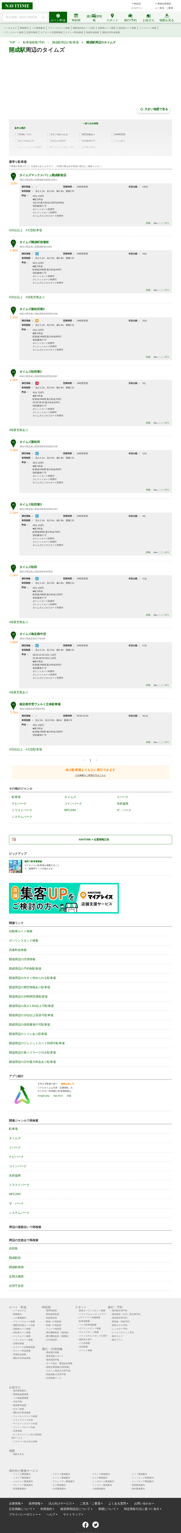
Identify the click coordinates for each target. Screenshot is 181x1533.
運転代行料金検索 (111, 32)
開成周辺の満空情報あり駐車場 (29, 987)
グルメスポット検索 (89, 1332)
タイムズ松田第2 (30, 371)
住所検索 (83, 1346)
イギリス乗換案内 (61, 1474)
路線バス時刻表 (53, 1321)
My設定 (137, 3)
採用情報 (34, 1503)
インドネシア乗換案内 (143, 1481)
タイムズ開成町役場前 (34, 242)
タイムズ (70, 797)
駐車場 (16, 797)
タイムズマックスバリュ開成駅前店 (42, 175)
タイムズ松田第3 (30, 504)
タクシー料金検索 (74, 32)
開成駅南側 (16, 1267)
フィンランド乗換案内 (143, 1477)
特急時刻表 (51, 1318)
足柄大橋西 (16, 1276)
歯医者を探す (85, 1339)
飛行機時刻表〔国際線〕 (58, 1336)
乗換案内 (24, 28)
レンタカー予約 (119, 1329)
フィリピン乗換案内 (102, 1485)
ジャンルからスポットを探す (93, 1336)
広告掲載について (20, 1508)
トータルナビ (10, 28)
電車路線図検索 (20, 1394)
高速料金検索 (92, 32)
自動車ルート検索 (106, 28)
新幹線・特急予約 (121, 1321)
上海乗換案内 (98, 1488)
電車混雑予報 (52, 1359)
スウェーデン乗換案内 (64, 1481)
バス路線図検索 (20, 1398)
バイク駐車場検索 (88, 1325)
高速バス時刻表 (53, 1325)
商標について (107, 1508)
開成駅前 (15, 1257)
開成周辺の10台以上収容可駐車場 (31, 1015)
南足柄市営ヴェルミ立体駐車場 (39, 704)
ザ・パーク (124, 810)
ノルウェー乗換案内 (23, 1481)
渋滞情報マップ (53, 1378)
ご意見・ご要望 (165, 8)
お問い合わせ (143, 1503)
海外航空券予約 (119, 1318)
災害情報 (17, 1431)
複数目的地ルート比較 (84, 28)
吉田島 (13, 1248)
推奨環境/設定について (75, 1508)
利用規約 (46, 1508)
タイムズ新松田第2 (32, 309)
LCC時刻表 (51, 1340)
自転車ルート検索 (127, 28)
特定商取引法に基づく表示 (141, 1508)
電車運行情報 (52, 1352)
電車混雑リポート (55, 1356)
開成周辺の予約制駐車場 (25, 968)
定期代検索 (31, 32)
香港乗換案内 (19, 1488)
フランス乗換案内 (101, 1474)
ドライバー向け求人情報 (25, 1441)
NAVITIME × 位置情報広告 (94, 839)
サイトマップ (72, 1514)
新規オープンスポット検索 (92, 1310)
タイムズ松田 (28, 567)
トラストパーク (22, 810)
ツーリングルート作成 (24, 1427)
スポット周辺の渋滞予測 (58, 1370)
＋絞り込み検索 (90, 123)
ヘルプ (50, 1514)
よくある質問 (117, 1503)
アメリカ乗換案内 (22, 1474)
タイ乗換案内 (59, 1485)
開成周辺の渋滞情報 (22, 959)
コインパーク (73, 803)
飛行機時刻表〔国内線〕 (58, 1332)
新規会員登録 (164, 3)
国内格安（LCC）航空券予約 (126, 1314)
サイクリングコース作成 (25, 1423)
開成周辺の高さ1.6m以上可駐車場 (31, 1005)
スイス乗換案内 (100, 1477)
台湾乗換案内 (59, 1488)
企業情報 (15, 1503)
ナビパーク (19, 803)
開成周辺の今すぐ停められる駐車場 (32, 977)
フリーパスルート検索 (59, 28)
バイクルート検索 (147, 28)
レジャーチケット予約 (123, 1332)
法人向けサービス (60, 1503)
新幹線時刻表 (52, 1314)
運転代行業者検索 (22, 1412)
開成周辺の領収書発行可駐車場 (29, 1024)
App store (58, 1096)
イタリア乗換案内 (22, 1477)
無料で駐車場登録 (33, 861)
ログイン (138, 8)
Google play (43, 1096)
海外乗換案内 (19, 1390)
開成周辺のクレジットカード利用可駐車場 (37, 1043)
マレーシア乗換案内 (23, 1485)
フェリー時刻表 (53, 1329)
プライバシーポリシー (23, 1514)
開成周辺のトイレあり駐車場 (28, 1033)
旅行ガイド (117, 1336)
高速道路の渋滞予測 (56, 1374)
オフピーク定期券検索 (51, 32)
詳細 (148, 223)
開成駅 (17, 50)
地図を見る (18, 1454)
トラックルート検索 (13, 32)
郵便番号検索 (19, 1405)
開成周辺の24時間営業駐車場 (28, 996)
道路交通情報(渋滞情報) (57, 1367)
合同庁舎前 (16, 1285)
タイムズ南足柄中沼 (32, 634)
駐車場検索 (84, 1321)
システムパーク (22, 816)
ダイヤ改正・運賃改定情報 (59, 1363)
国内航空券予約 (119, 1310)
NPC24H (70, 810)
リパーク (122, 797)
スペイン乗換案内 (61, 1477)
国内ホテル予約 (119, 1325)
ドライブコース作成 (23, 1420)
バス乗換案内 (38, 28)
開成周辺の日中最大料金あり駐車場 (32, 1061)
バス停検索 (84, 1343)
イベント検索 (85, 1350)
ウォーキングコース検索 (25, 1416)
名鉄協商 (122, 803)
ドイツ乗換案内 (139, 1474)
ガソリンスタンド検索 (23, 940)
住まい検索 (18, 1409)
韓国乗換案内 (138, 1485)
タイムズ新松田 (29, 441)
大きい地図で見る (153, 109)
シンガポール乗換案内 (103, 1481)
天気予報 (17, 1401)
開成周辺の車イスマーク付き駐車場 (32, 1052)
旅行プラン (117, 1340)
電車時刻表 (51, 1310)
